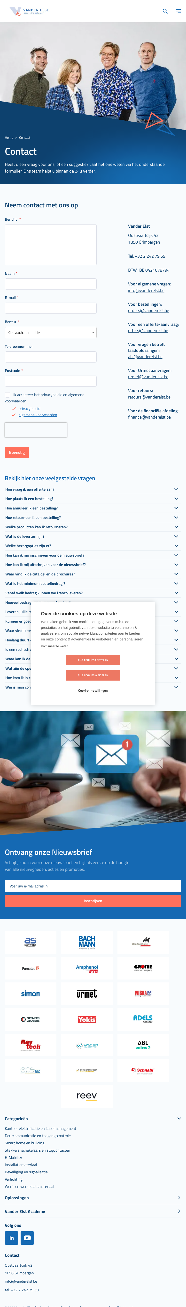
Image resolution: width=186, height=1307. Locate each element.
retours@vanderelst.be (149, 397)
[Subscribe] (93, 901)
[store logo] (29, 11)
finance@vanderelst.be (149, 417)
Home (9, 137)
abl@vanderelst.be (145, 356)
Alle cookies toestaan (65, 668)
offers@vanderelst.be (148, 330)
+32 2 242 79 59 (150, 256)
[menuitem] (40, 1128)
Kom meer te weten (54, 654)
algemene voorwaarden (38, 415)
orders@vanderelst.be (148, 310)
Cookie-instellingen (93, 683)
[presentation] (36, 430)
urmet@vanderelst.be (148, 376)
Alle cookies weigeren (121, 668)
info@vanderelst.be (146, 290)
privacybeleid (29, 408)
